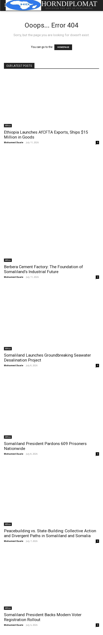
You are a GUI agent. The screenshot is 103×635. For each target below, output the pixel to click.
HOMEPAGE (63, 47)
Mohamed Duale (13, 142)
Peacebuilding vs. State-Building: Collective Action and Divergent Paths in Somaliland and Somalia (50, 533)
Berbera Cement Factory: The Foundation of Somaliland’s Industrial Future (43, 269)
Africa (8, 125)
